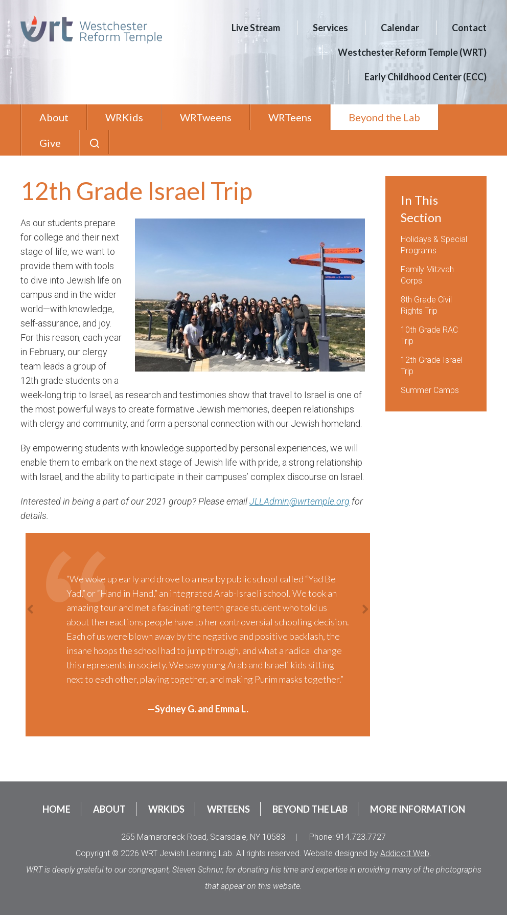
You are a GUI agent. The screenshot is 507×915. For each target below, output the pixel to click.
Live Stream (256, 27)
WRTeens (290, 117)
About (53, 117)
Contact (469, 27)
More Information (417, 809)
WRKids (124, 117)
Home (56, 809)
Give (50, 143)
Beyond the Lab (384, 117)
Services (330, 27)
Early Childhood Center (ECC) (425, 76)
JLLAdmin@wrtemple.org (299, 501)
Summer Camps (430, 390)
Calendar (400, 27)
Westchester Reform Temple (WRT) (412, 52)
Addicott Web (404, 853)
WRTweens (206, 117)
